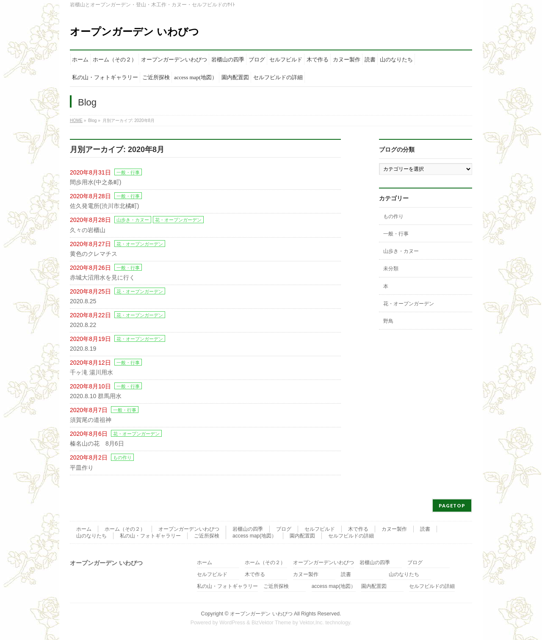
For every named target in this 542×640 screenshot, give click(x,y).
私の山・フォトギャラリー (150, 536)
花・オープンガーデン (178, 219)
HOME (76, 120)
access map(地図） (254, 536)
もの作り (122, 457)
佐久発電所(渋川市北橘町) (104, 205)
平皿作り (82, 467)
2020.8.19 (83, 348)
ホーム (83, 529)
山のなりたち (91, 536)
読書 (425, 529)
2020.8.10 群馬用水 (96, 396)
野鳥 (388, 321)
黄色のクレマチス (93, 253)
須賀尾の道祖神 (90, 419)
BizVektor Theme (271, 623)
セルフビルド (319, 529)
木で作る (358, 529)
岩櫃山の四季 (247, 529)
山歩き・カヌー (132, 219)
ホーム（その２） (125, 529)
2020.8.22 (83, 324)
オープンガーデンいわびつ (188, 529)
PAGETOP (452, 505)
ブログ (283, 529)
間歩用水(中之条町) (95, 182)
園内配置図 (302, 536)
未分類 (390, 269)
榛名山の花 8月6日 (97, 443)
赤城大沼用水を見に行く (102, 277)
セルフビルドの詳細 (351, 536)
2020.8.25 (83, 301)
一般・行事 (128, 172)
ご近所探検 (206, 536)
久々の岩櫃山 (87, 230)
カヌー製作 (394, 529)
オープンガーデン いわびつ (134, 31)
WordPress (232, 623)
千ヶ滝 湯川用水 (91, 372)
